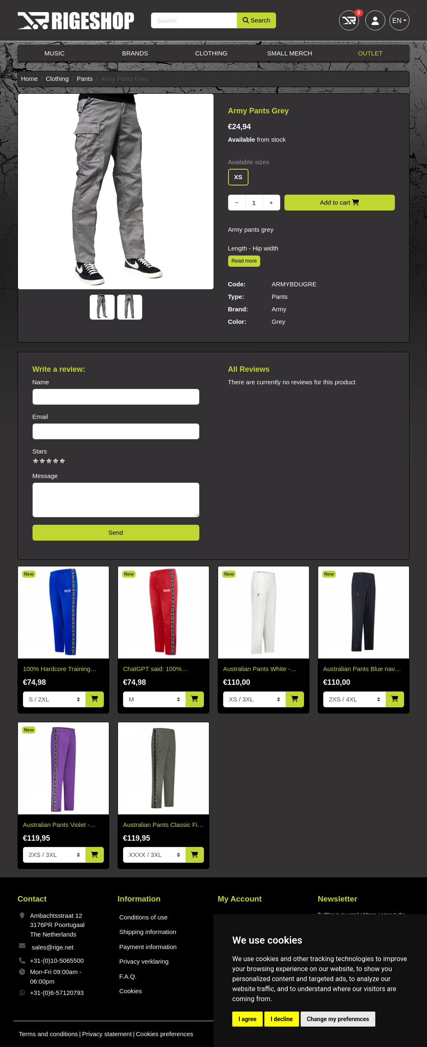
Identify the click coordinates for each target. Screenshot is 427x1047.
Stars (40, 451)
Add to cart (339, 202)
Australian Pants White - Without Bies (256, 669)
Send (115, 532)
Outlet (370, 53)
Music (55, 53)
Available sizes (248, 161)
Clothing (211, 53)
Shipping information (147, 931)
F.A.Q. (128, 976)
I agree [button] (247, 1019)
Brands (135, 53)
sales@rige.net (52, 947)
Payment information (148, 946)
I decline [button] (282, 1019)
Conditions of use (143, 917)
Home (29, 78)
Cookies (130, 990)
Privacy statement (107, 1033)
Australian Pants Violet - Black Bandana (56, 825)
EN (397, 20)
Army (279, 309)
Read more (244, 261)
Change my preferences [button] (338, 1019)
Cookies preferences (164, 1033)
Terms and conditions (48, 1033)
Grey (279, 321)
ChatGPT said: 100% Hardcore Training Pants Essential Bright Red (157, 669)
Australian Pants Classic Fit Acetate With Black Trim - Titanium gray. (161, 825)
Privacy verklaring (143, 961)
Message (45, 475)
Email (40, 416)
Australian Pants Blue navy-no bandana (361, 669)
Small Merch (289, 53)
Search (257, 20)
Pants (85, 78)
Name (41, 382)
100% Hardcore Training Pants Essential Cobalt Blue (61, 669)
